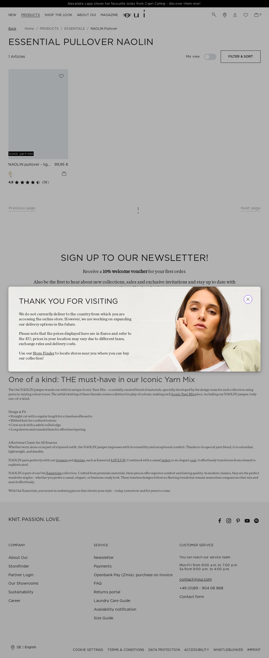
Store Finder (43, 353)
